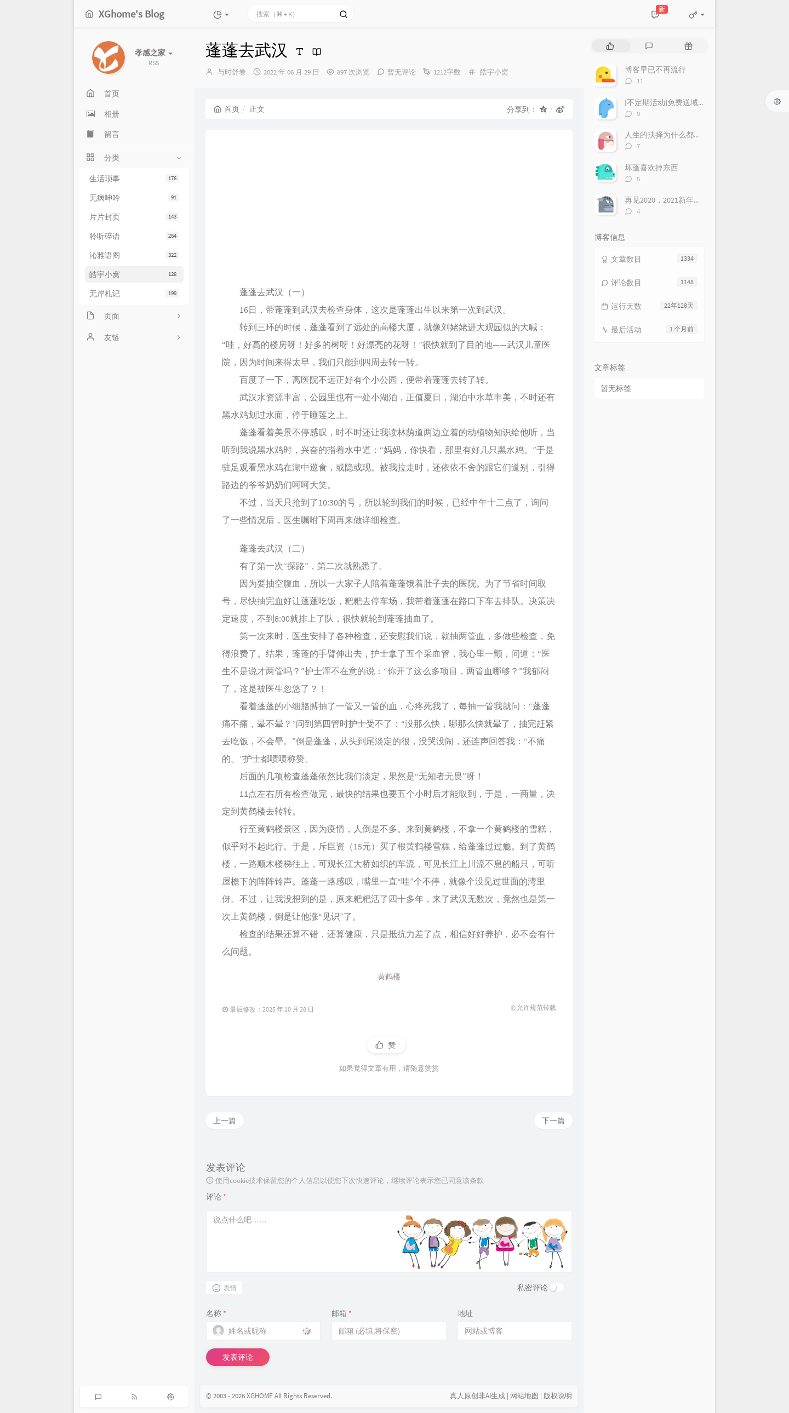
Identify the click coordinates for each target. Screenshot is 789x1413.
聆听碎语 (134, 236)
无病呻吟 (134, 198)
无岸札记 (134, 293)
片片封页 (134, 217)
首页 (226, 109)
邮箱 (341, 1313)
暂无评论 (401, 72)
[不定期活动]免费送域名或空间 (677, 102)
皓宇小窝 (134, 274)
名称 (216, 1313)
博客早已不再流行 (655, 69)
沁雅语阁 (134, 255)
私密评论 (532, 1288)
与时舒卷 (232, 72)
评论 (216, 1197)
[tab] (610, 45)
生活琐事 (134, 178)
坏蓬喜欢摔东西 (651, 168)
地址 (465, 1313)
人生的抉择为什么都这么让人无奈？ (686, 135)
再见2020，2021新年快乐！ (671, 200)
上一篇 (224, 1120)
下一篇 (553, 1120)
